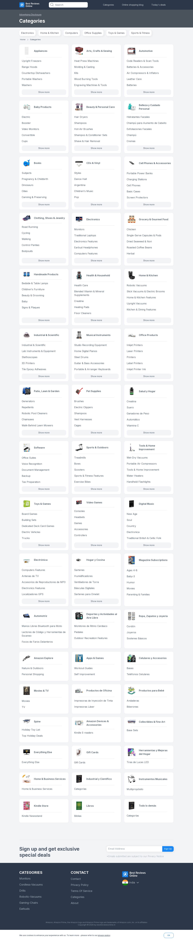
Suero (130, 409)
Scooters (79, 472)
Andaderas (133, 705)
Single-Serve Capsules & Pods (144, 236)
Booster (26, 123)
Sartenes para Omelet (86, 597)
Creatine (79, 302)
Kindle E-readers (83, 737)
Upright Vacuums (137, 305)
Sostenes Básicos (137, 641)
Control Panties (30, 247)
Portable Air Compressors (142, 466)
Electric (26, 117)
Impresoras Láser (84, 711)
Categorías (80, 795)
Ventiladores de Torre (86, 585)
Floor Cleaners (82, 314)
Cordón (131, 629)
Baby (25, 304)
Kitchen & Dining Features (141, 311)
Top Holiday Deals (32, 741)
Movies (131, 591)
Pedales (78, 635)
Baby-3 (131, 579)
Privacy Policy (80, 893)
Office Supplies (93, 32)
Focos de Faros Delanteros (37, 645)
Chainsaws (28, 421)
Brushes (79, 403)
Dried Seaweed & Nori (139, 242)
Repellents (28, 409)
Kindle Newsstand (32, 821)
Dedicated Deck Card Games (38, 528)
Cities (25, 192)
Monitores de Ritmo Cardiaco (90, 629)
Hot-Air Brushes (83, 129)
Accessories (81, 532)
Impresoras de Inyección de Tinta (93, 705)
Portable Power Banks (140, 174)
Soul (129, 522)
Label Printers (135, 365)
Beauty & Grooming (33, 298)
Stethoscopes (29, 359)
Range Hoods (29, 67)
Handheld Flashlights (138, 484)
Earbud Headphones (86, 248)
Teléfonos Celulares (138, 678)
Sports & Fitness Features (89, 478)
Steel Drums (81, 359)
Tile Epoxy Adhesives (34, 371)
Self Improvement (84, 678)
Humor (131, 585)
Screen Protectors (137, 198)
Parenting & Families (138, 597)
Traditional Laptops (85, 236)
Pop (76, 198)
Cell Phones (133, 186)
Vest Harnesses (83, 421)
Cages (77, 427)
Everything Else (30, 768)
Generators (28, 403)
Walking (26, 241)
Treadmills (80, 460)
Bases (130, 672)
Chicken (131, 230)
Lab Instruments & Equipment (38, 353)
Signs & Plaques (31, 310)
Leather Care (134, 79)
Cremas (131, 141)
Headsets (79, 520)
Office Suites (29, 460)
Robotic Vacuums (137, 287)
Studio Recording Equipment (90, 347)
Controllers (80, 539)
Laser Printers (135, 353)
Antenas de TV (30, 579)
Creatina (131, 403)
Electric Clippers (83, 409)
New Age (132, 516)
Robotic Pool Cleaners (34, 415)
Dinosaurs (27, 186)
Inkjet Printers (135, 347)
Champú (131, 135)
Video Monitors (30, 129)
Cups (25, 141)
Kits (76, 73)
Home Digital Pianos (85, 353)
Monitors (79, 230)
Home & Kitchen (49, 32)
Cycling (26, 235)
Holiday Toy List (31, 735)
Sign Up (166, 856)
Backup (26, 478)
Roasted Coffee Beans (139, 248)
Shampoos (80, 123)
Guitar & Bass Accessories (89, 365)
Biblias (77, 821)
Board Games (29, 516)
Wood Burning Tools (86, 79)
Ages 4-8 (132, 573)
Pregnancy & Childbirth (35, 180)
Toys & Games (116, 32)
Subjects (27, 174)
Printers (131, 359)
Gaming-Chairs (28, 911)
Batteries (132, 85)
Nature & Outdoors (32, 672)
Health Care (81, 287)
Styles (77, 174)
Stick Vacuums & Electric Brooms (146, 293)
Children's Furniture (33, 292)
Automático (133, 421)
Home (22, 39)
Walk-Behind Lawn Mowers (37, 427)
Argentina (79, 186)
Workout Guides (83, 672)
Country (131, 528)
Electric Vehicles (31, 534)
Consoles (79, 514)
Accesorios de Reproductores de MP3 (43, 585)
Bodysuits (27, 253)
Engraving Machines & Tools (90, 85)
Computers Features (86, 254)
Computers (71, 32)
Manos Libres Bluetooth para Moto (42, 629)
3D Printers (28, 365)
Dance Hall (80, 180)
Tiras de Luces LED (138, 768)
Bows (77, 466)
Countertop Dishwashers (36, 73)
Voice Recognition (32, 466)
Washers (27, 85)
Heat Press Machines (86, 61)
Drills (22, 899)
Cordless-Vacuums (31, 893)
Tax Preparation (31, 484)
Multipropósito (135, 795)
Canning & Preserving (34, 198)
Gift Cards (79, 768)
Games (78, 526)
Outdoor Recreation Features (91, 641)
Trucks (26, 540)
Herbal (130, 254)
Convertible (28, 135)
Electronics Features (86, 242)
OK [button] (168, 935)
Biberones (132, 711)
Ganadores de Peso (138, 415)
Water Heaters (135, 478)
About (74, 912)
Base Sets (132, 735)
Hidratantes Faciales (138, 117)
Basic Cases (133, 192)
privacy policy (104, 935)
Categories (108, 4)
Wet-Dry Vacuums (137, 460)
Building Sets (29, 522)
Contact (76, 887)
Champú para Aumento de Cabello (146, 123)
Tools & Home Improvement (143, 472)
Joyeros (131, 635)
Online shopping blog (132, 4)
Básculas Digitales (84, 591)
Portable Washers (32, 79)
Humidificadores (83, 579)
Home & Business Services (37, 795)
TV (23, 711)
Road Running (30, 229)
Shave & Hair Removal (87, 141)
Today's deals (158, 4)
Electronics (27, 32)
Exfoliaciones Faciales (139, 129)
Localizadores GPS (32, 597)
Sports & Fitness (140, 32)
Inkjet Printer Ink (136, 371)
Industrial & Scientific (34, 347)
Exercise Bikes (82, 484)
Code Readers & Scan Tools (143, 61)
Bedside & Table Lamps (35, 286)
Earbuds (24, 917)
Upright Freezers (31, 61)
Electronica (133, 534)
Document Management (35, 472)
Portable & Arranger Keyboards (92, 371)
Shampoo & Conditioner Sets (90, 135)
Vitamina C (133, 427)
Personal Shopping (33, 678)
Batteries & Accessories (140, 67)
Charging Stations (137, 180)
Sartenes (79, 573)
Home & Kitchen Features (141, 299)
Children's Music (83, 192)
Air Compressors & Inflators (143, 73)
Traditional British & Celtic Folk (144, 540)
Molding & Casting (84, 67)
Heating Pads (81, 308)
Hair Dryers (81, 117)
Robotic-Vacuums (30, 905)
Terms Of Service (81, 899)
